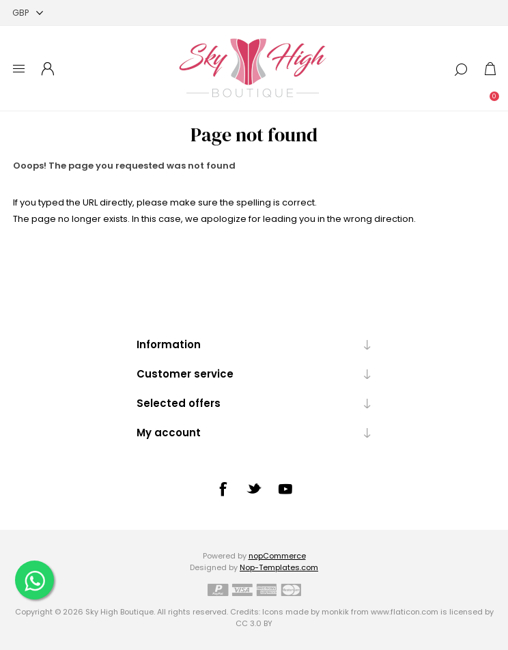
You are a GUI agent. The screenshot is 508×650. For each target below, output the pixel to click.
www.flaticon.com (404, 611)
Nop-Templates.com (279, 567)
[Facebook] (222, 489)
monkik (335, 611)
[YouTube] (285, 489)
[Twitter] (254, 488)
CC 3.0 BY (254, 623)
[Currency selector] (27, 12)
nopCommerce (277, 555)
